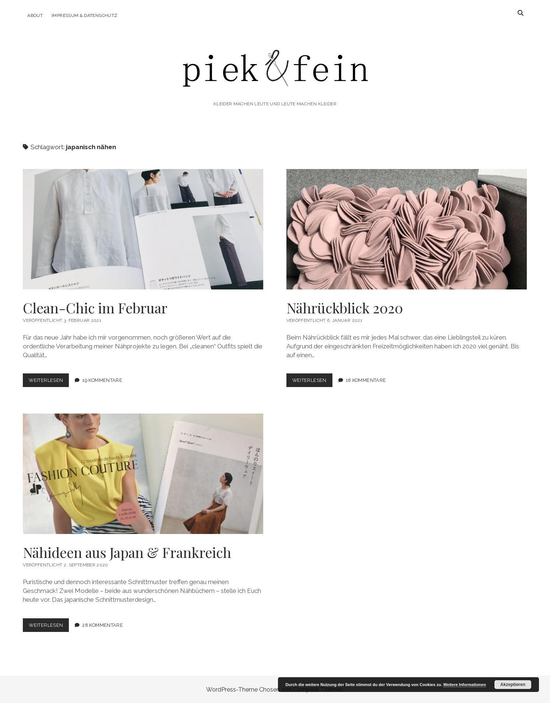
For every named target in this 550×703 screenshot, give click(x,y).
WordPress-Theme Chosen (243, 689)
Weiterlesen (49, 381)
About (35, 15)
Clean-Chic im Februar (143, 229)
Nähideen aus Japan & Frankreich (143, 474)
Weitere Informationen (464, 684)
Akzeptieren (512, 684)
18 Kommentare (366, 380)
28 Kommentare (102, 625)
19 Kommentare (102, 380)
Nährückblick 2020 (406, 229)
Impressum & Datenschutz (84, 15)
